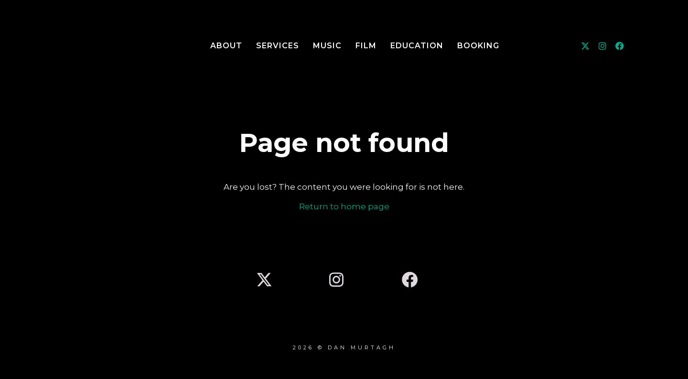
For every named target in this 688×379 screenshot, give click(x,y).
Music (327, 45)
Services (277, 45)
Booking (478, 45)
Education (416, 45)
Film (365, 45)
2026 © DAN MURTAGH (344, 347)
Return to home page (344, 206)
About (226, 45)
